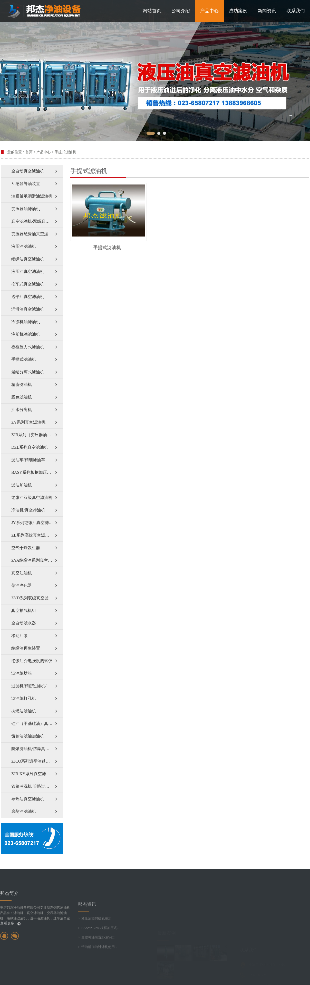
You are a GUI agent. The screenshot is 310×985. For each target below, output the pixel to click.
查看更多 (10, 964)
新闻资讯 (267, 10)
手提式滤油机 (65, 152)
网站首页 (152, 10)
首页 (29, 152)
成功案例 (238, 10)
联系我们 (295, 10)
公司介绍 (180, 10)
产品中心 (209, 10)
